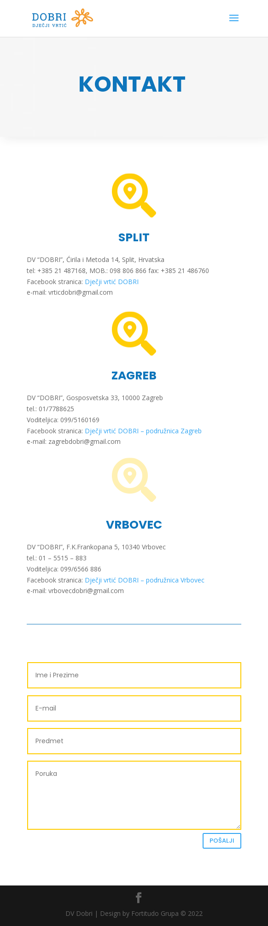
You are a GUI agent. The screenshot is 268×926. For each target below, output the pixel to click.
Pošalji (222, 840)
